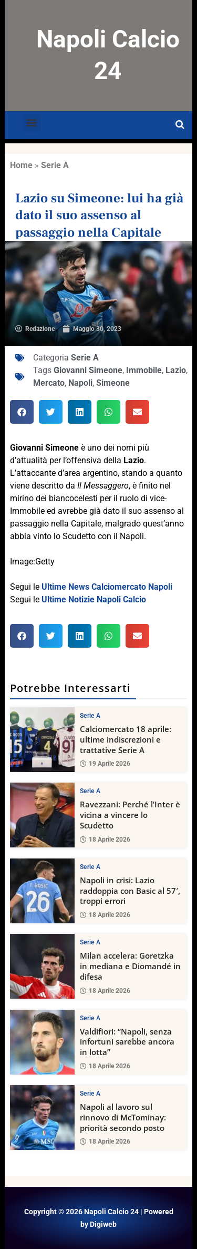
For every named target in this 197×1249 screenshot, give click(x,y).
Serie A (55, 165)
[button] (31, 122)
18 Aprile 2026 (105, 839)
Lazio (175, 370)
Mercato (49, 383)
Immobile (144, 370)
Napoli (80, 383)
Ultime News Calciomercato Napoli (107, 587)
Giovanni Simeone (88, 370)
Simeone (113, 383)
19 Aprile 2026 (105, 763)
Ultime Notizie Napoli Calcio (94, 599)
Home (21, 165)
